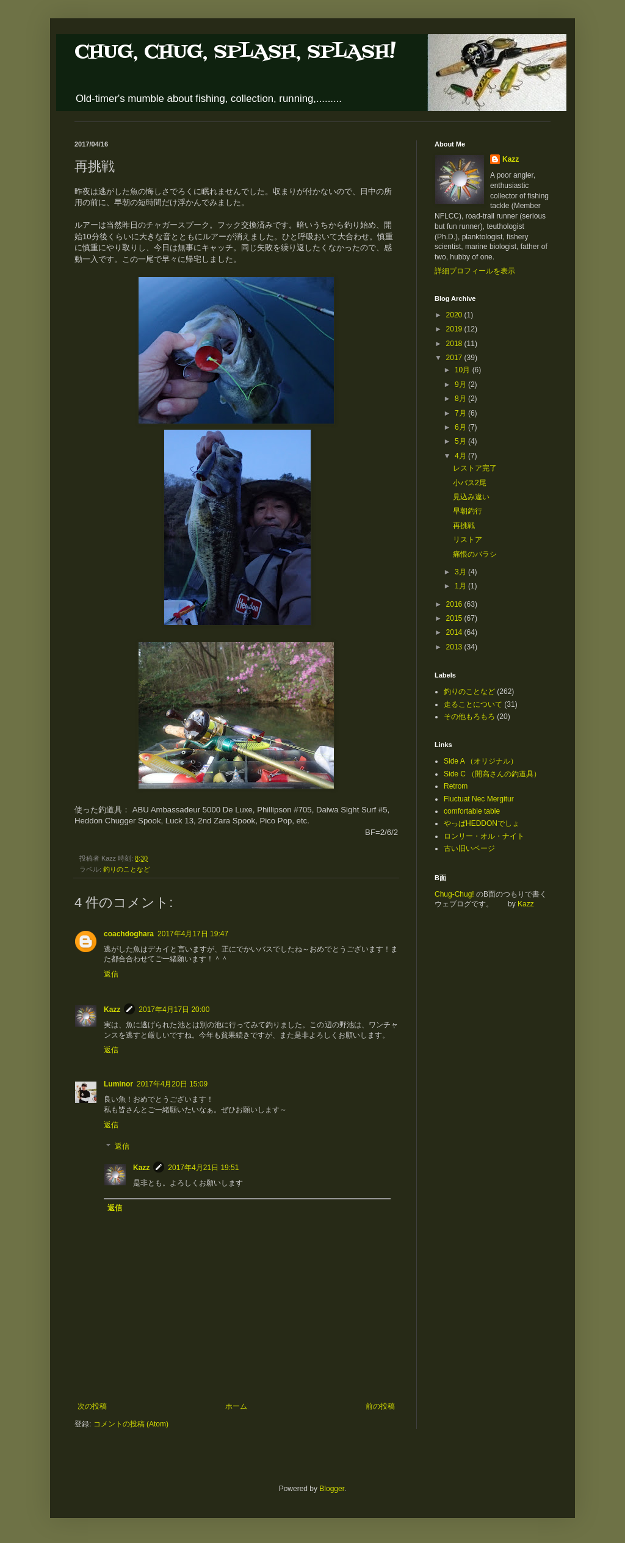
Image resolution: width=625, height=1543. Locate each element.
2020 (455, 315)
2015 (455, 618)
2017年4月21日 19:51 (203, 1167)
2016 (455, 604)
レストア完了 (475, 468)
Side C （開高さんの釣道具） (492, 774)
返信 (111, 974)
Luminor (118, 1084)
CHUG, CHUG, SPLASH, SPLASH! (235, 52)
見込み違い (471, 497)
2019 (455, 329)
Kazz (112, 1009)
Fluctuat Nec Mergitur (479, 799)
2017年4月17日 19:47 (192, 934)
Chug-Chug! (454, 894)
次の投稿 (92, 1406)
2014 (455, 632)
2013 (455, 647)
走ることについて (473, 704)
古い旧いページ (469, 848)
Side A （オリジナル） (481, 761)
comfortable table (472, 811)
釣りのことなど (126, 869)
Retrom (456, 786)
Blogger (331, 1488)
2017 (455, 357)
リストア (467, 539)
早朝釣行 (467, 511)
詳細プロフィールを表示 (475, 271)
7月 (461, 413)
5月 (461, 441)
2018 (455, 343)
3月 (461, 572)
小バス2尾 (469, 483)
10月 (463, 370)
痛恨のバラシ (475, 554)
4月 (461, 456)
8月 (461, 398)
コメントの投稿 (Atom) (130, 1424)
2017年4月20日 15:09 (172, 1084)
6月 (461, 427)
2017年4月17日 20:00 (174, 1009)
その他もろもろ (469, 716)
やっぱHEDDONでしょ (481, 823)
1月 (461, 586)
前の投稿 (380, 1406)
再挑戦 (464, 525)
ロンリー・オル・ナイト (484, 836)
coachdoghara (129, 934)
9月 (461, 384)
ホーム (236, 1406)
